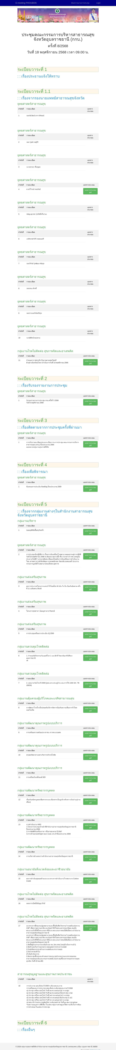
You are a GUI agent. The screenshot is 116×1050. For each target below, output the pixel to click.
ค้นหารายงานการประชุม (80, 3)
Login (98, 3)
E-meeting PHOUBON (26, 3)
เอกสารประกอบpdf (90, 191)
